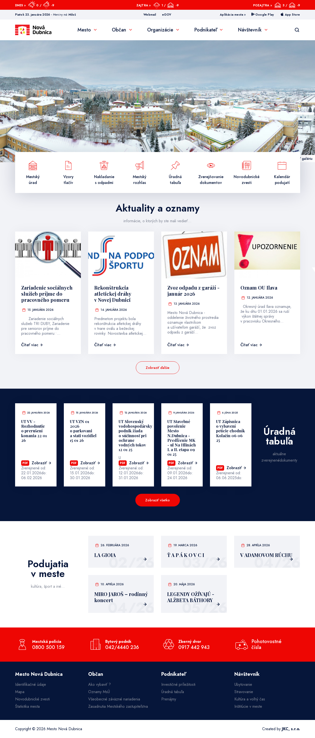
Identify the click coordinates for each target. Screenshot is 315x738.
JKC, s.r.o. (291, 729)
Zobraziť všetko (157, 500)
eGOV (167, 14)
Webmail (149, 14)
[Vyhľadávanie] (297, 30)
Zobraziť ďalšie (157, 367)
